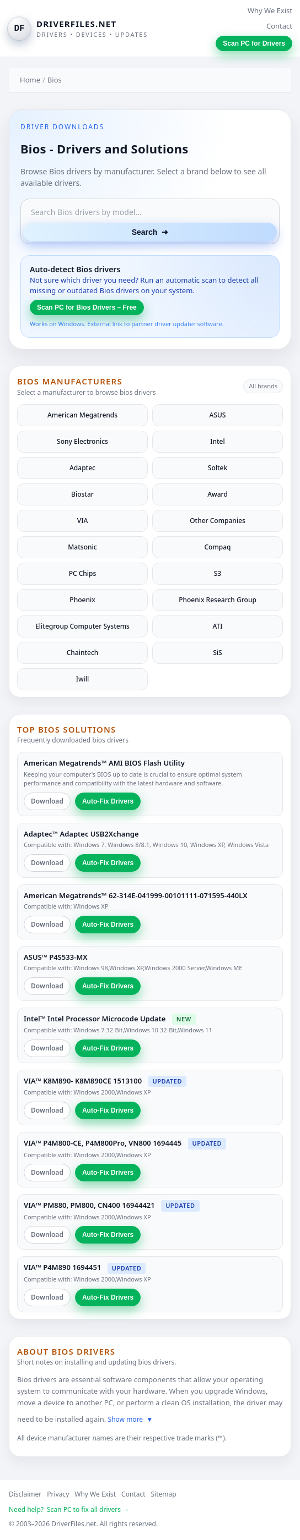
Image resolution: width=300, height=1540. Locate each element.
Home (30, 80)
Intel (217, 441)
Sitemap (163, 1494)
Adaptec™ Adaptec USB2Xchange (81, 834)
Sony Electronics (82, 441)
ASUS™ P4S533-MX (56, 957)
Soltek (217, 467)
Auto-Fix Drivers (107, 801)
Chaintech (83, 652)
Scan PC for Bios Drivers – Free (87, 307)
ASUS (218, 415)
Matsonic (82, 547)
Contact (279, 26)
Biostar (82, 494)
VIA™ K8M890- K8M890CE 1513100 (83, 1081)
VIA (82, 520)
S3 (217, 573)
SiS (217, 652)
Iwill (82, 679)
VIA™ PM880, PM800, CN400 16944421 (89, 1205)
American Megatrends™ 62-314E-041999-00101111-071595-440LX (136, 895)
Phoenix (82, 599)
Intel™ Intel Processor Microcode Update (94, 1019)
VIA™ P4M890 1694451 (62, 1267)
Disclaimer (25, 1494)
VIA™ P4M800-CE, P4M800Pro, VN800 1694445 (102, 1143)
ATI (217, 626)
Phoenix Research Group (217, 599)
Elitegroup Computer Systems (82, 626)
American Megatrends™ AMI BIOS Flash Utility (104, 763)
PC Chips (83, 573)
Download (47, 801)
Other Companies (217, 520)
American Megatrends (82, 415)
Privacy (58, 1494)
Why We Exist (270, 10)
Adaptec (82, 467)
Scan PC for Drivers (254, 43)
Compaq (217, 547)
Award (217, 494)
